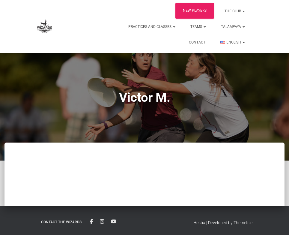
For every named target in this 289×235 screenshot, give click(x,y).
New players (195, 10)
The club (235, 11)
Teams (198, 27)
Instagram (102, 222)
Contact (197, 42)
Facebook (91, 222)
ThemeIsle (243, 222)
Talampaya (233, 27)
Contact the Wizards (61, 222)
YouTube (113, 222)
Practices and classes (151, 27)
